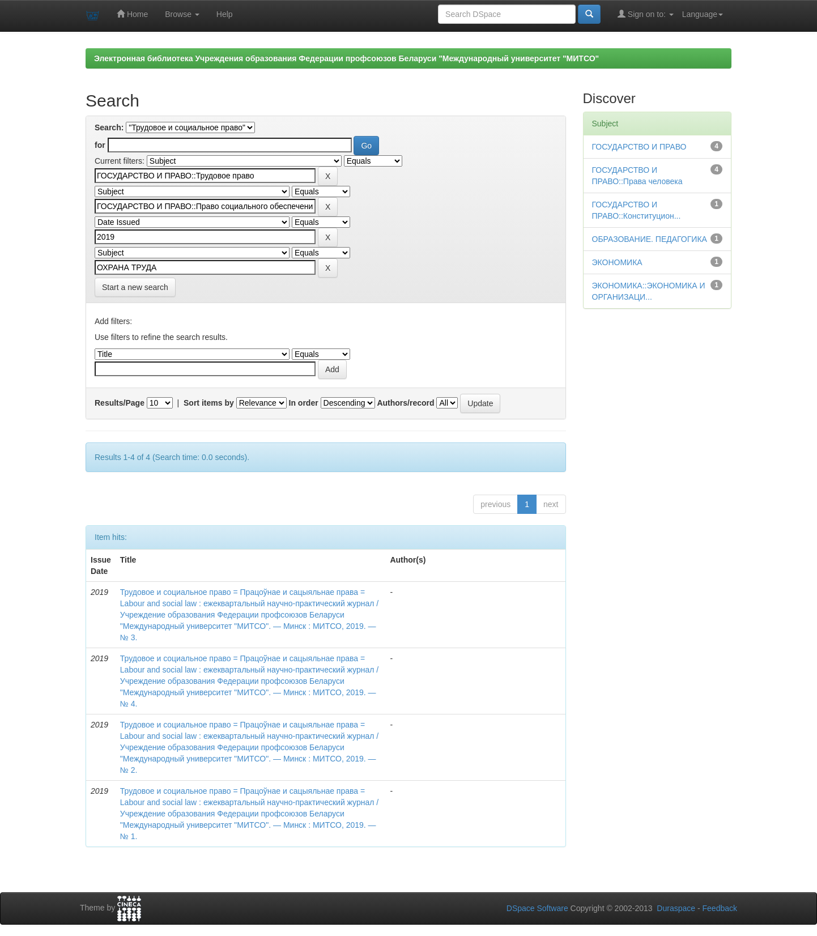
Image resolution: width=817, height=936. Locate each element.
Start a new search (135, 287)
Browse (182, 14)
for (100, 145)
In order (303, 402)
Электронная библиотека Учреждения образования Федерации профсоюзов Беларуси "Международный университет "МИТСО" (346, 58)
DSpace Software (537, 908)
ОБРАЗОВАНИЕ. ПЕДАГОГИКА (649, 239)
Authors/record (405, 402)
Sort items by (209, 402)
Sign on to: (646, 14)
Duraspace (676, 908)
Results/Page (119, 402)
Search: (109, 127)
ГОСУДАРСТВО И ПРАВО (639, 146)
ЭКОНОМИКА (617, 262)
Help (224, 14)
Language (702, 14)
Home (132, 14)
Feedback (720, 908)
